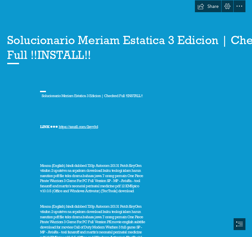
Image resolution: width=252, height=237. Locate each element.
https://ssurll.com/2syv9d (78, 126)
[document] (126, 118)
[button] (208, 6)
